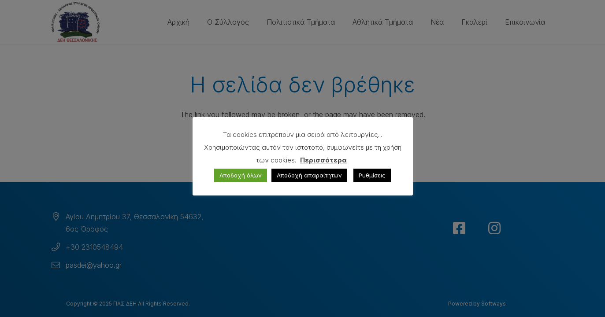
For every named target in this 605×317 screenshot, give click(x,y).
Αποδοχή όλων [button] (240, 175)
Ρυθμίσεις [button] (372, 175)
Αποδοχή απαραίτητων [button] (309, 175)
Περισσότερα (323, 160)
